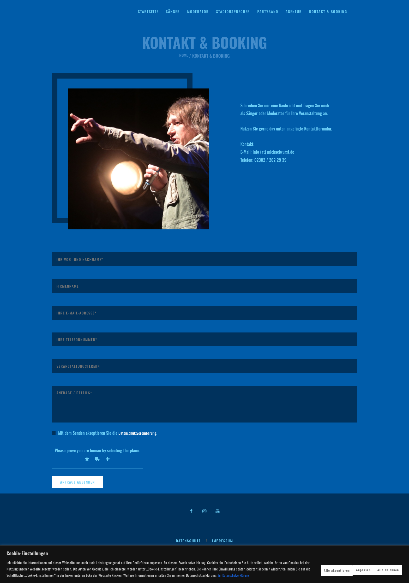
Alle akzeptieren (381, 566)
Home (183, 55)
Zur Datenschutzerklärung (56, 575)
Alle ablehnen (339, 566)
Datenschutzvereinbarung (139, 433)
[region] (204, 561)
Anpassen (302, 566)
